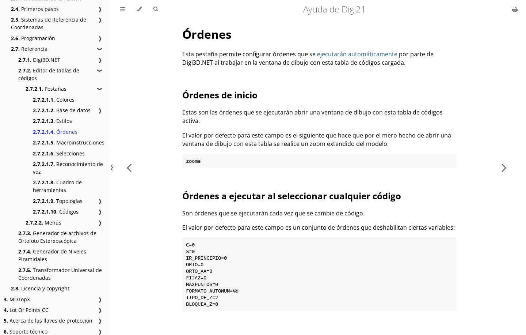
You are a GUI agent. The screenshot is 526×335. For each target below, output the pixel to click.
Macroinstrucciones (68, 142)
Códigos (56, 211)
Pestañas (46, 88)
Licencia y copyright (40, 288)
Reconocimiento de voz (68, 168)
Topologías (58, 200)
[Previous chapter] (129, 167)
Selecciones (59, 153)
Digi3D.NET (39, 59)
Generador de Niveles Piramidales (52, 255)
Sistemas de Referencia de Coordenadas (48, 23)
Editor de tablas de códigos (48, 74)
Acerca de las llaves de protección (48, 320)
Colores (54, 99)
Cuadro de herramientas (57, 186)
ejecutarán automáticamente (357, 54)
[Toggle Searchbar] (156, 9)
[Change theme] (139, 9)
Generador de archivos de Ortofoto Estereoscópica (57, 237)
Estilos (52, 120)
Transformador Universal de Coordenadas (60, 274)
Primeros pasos (35, 8)
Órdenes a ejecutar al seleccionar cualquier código (291, 196)
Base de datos (62, 110)
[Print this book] (515, 9)
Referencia (29, 48)
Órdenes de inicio (220, 95)
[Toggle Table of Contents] (122, 9)
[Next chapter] (504, 167)
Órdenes (55, 131)
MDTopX (17, 299)
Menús (43, 222)
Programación (33, 38)
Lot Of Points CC (26, 309)
